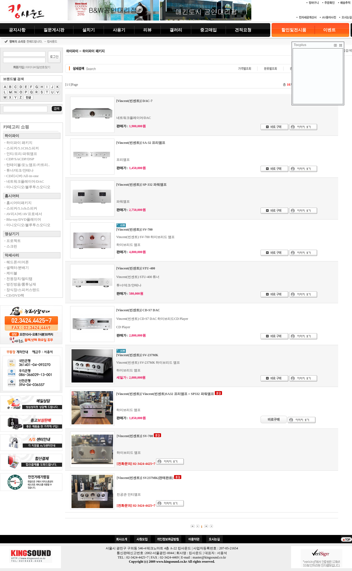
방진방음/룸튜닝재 (20, 284)
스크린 (10, 246)
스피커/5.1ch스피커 (20, 208)
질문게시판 (54, 29)
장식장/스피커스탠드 (22, 290)
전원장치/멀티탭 (18, 279)
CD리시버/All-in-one (21, 176)
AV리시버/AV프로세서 (23, 214)
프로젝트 (12, 241)
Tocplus (300, 45)
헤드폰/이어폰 (16, 262)
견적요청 (243, 29)
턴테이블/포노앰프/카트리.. (27, 165)
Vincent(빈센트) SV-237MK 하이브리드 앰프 (148, 362)
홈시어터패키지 (18, 203)
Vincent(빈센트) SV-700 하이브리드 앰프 (145, 237)
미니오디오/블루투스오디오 (27, 187)
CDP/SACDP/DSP (19, 159)
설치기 (88, 29)
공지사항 (17, 29)
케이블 (10, 273)
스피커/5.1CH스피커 (21, 148)
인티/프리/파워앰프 (20, 154)
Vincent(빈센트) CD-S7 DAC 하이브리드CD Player (152, 319)
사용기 (119, 29)
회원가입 (18, 67)
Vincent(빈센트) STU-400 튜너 (138, 277)
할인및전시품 (293, 30)
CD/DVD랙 (14, 295)
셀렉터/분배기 (16, 268)
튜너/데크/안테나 (19, 170)
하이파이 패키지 (18, 143)
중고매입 (208, 29)
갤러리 (176, 29)
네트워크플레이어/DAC (24, 181)
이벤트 (329, 30)
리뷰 (147, 29)
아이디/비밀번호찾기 (37, 67)
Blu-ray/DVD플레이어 (22, 219)
